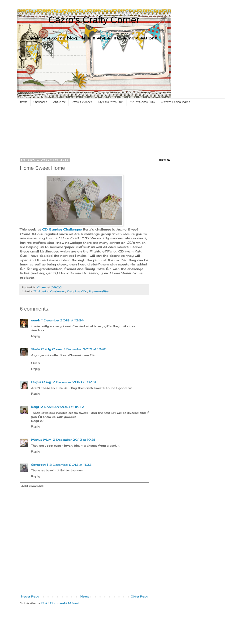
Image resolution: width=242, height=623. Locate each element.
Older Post (139, 596)
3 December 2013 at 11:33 (70, 464)
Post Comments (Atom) (60, 603)
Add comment (32, 486)
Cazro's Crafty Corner (93, 20)
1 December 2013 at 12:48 (85, 349)
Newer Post (30, 596)
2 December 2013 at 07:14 (74, 382)
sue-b (35, 320)
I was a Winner (82, 102)
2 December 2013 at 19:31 (74, 439)
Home (23, 102)
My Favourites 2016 (142, 102)
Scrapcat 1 (39, 464)
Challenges (40, 102)
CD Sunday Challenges (62, 229)
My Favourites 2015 (110, 102)
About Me (59, 102)
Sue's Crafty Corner (47, 349)
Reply (35, 336)
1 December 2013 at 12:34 (62, 320)
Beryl (35, 407)
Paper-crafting (99, 291)
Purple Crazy (41, 382)
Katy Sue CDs (77, 291)
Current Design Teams (175, 102)
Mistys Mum (41, 439)
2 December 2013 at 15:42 (62, 407)
